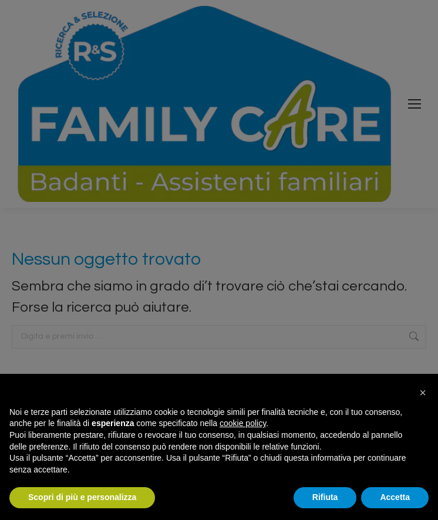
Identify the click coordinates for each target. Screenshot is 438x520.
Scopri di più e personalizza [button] (82, 497)
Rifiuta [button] (325, 497)
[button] (422, 392)
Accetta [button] (395, 497)
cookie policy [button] (243, 423)
